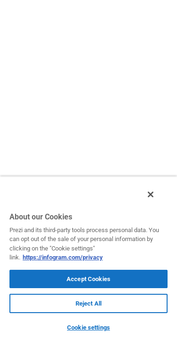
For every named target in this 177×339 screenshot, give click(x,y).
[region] (88, 260)
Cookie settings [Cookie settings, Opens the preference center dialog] (88, 327)
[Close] (157, 199)
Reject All (88, 303)
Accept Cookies (88, 278)
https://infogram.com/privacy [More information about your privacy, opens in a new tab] (63, 257)
